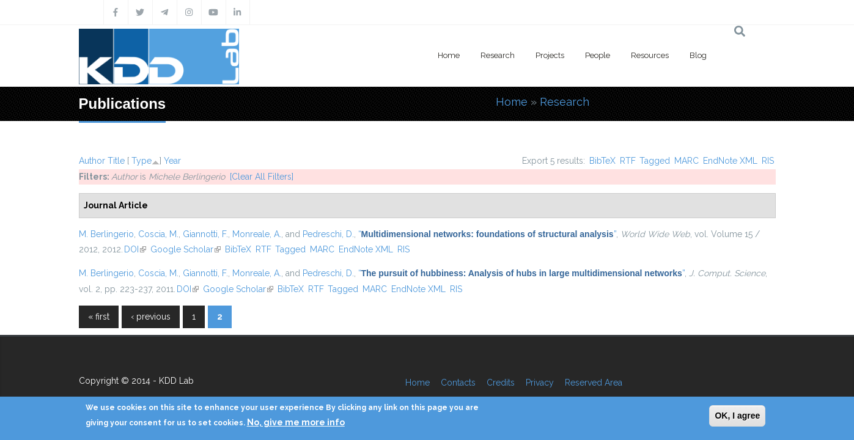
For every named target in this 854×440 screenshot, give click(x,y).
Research (497, 55)
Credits (501, 382)
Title (116, 161)
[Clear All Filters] (261, 177)
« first (98, 316)
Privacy (540, 382)
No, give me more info (296, 422)
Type (141, 161)
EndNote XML (730, 161)
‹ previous (151, 316)
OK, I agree (737, 415)
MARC (686, 161)
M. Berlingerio (106, 234)
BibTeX (602, 161)
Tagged (654, 161)
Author (92, 161)
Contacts (458, 382)
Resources (650, 55)
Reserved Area (593, 382)
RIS (768, 161)
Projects (550, 55)
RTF (628, 161)
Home (449, 55)
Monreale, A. (256, 234)
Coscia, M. (158, 234)
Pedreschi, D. (328, 234)
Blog (698, 55)
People (597, 55)
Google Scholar (185, 249)
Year (172, 161)
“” (487, 234)
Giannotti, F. (205, 234)
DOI (135, 249)
